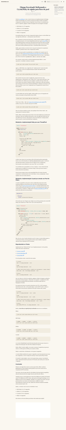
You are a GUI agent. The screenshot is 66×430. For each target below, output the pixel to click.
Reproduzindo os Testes (58, 12)
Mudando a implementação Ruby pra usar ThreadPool (59, 7)
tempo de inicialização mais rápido (37, 102)
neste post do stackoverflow (29, 185)
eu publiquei (22, 19)
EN (33, 11)
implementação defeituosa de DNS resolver (32, 53)
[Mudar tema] (64, 2)
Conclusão (56, 14)
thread (43, 41)
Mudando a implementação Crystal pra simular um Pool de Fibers (59, 10)
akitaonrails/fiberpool (40, 188)
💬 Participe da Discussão (36, 13)
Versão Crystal (20, 251)
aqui (36, 14)
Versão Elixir (20, 255)
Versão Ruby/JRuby (21, 253)
